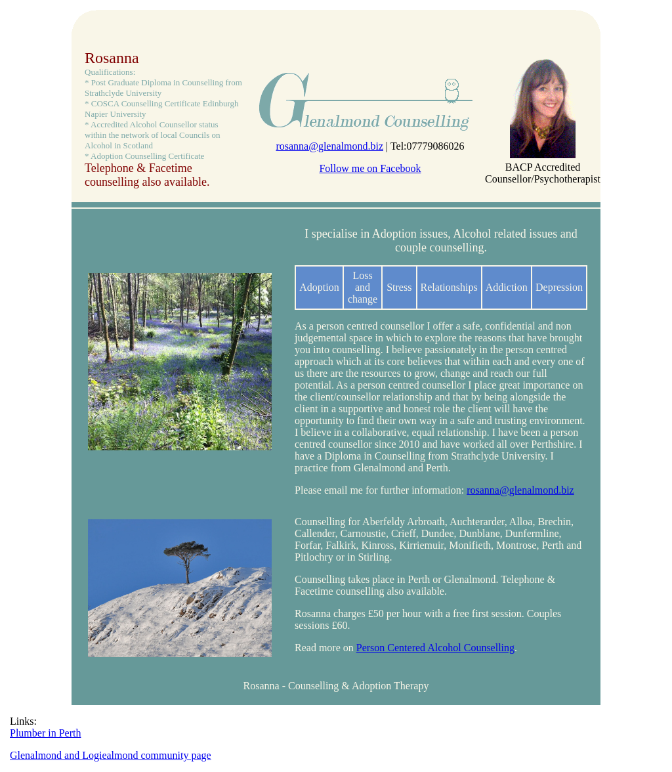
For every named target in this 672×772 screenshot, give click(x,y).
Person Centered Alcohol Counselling (435, 647)
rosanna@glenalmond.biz (329, 146)
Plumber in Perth (45, 733)
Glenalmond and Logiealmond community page (110, 755)
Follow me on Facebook (370, 168)
